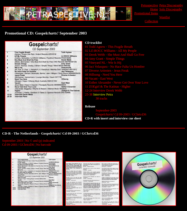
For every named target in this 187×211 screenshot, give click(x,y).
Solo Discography (170, 9)
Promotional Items (146, 13)
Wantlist (164, 17)
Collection (151, 21)
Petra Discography (171, 5)
